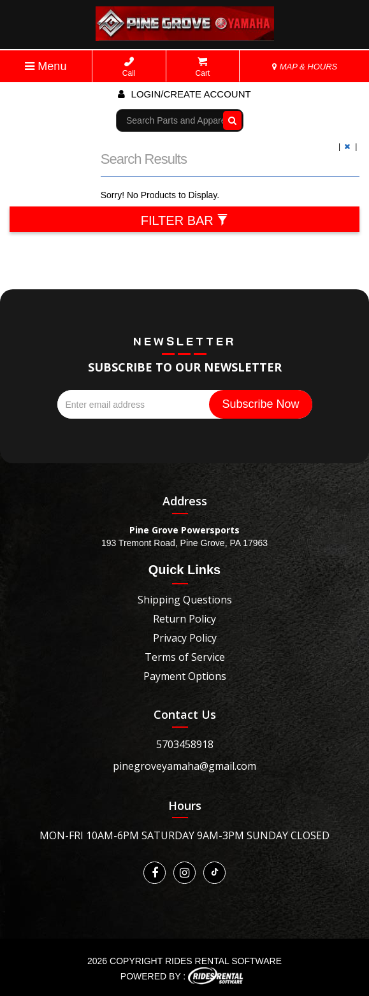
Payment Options (184, 676)
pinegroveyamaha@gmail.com (184, 766)
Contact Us (185, 714)
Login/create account (184, 94)
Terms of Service (185, 657)
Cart (203, 67)
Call (129, 67)
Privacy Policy (185, 638)
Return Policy (184, 618)
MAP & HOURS (304, 66)
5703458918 (184, 744)
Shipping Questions (185, 599)
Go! (230, 120)
